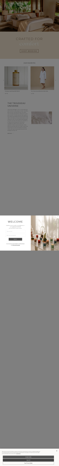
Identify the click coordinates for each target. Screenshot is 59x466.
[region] (29, 457)
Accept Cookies (28, 456)
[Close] (56, 450)
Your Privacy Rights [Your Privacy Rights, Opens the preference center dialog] (28, 463)
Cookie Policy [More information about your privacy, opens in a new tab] (18, 453)
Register (15, 239)
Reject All (28, 460)
